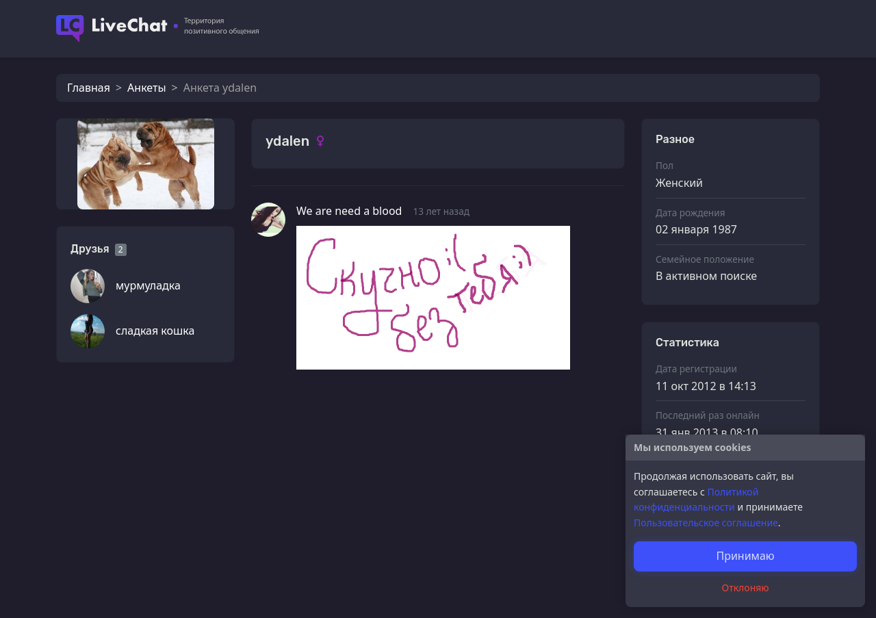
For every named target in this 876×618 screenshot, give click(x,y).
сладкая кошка (155, 330)
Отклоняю (745, 587)
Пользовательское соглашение (706, 522)
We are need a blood (349, 210)
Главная (88, 87)
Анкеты (146, 87)
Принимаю (745, 555)
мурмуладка (148, 285)
